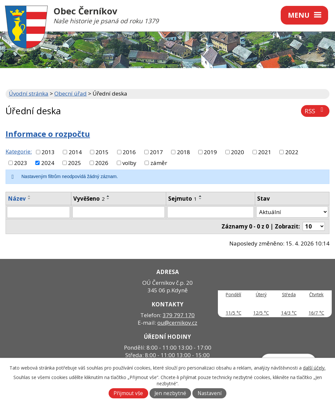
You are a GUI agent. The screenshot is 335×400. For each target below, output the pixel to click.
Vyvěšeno (89, 198)
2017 (156, 152)
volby (129, 163)
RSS (315, 111)
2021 (264, 152)
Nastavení (209, 393)
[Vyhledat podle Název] (38, 212)
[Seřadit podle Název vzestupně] (29, 196)
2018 (183, 152)
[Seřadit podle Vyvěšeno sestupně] (108, 198)
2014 (75, 152)
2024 (47, 163)
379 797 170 (179, 315)
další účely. (314, 368)
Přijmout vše (128, 393)
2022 (291, 152)
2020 (237, 152)
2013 (48, 152)
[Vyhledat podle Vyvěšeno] (118, 212)
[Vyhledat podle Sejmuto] (210, 212)
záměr (158, 163)
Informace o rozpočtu (48, 134)
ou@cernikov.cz (177, 322)
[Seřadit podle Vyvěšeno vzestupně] (108, 196)
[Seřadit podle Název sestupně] (29, 198)
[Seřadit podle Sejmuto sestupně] (200, 198)
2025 (74, 163)
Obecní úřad (70, 93)
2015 (102, 152)
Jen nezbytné (170, 393)
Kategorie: (19, 151)
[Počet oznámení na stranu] (314, 226)
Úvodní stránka (28, 93)
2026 (101, 163)
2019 (210, 152)
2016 (129, 152)
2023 (20, 163)
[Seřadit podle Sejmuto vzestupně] (200, 196)
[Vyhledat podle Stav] (292, 212)
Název (17, 198)
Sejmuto (182, 198)
